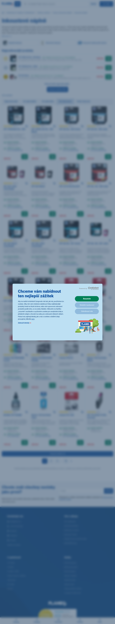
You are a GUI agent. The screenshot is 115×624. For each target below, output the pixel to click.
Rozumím (87, 299)
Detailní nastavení (87, 305)
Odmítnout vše (87, 311)
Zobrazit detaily (24, 323)
